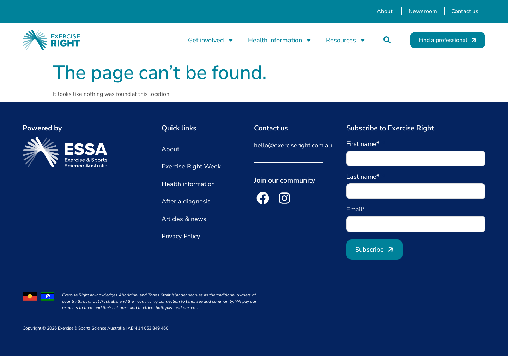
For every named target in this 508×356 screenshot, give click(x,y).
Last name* (363, 177)
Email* (356, 210)
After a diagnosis (186, 201)
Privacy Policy (181, 236)
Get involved (211, 40)
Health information (280, 40)
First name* (363, 144)
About (170, 149)
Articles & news (184, 219)
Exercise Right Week (191, 166)
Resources (346, 40)
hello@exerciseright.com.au (293, 145)
